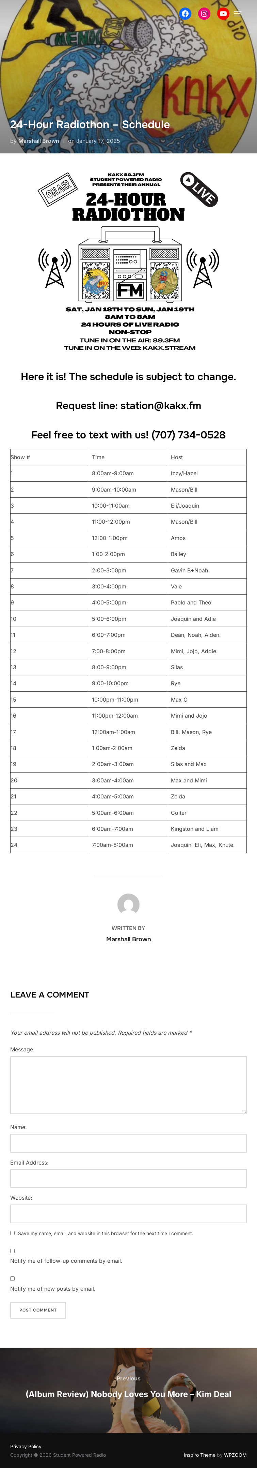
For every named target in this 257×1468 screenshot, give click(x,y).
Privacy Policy (26, 1446)
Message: (22, 1049)
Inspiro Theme (199, 1455)
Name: (18, 1127)
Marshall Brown (38, 140)
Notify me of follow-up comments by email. (66, 1260)
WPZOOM (235, 1455)
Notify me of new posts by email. (53, 1288)
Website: (21, 1197)
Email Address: (29, 1162)
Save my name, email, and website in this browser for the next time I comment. (105, 1233)
